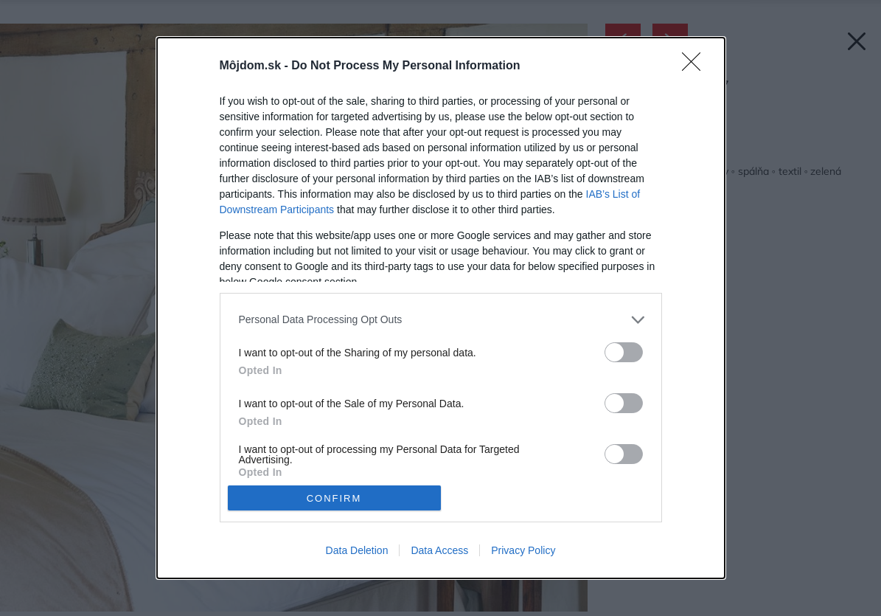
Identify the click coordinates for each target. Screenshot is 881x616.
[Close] (696, 66)
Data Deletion (357, 550)
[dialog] (441, 308)
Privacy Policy (523, 550)
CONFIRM (334, 497)
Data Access (439, 550)
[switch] (624, 352)
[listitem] (441, 320)
